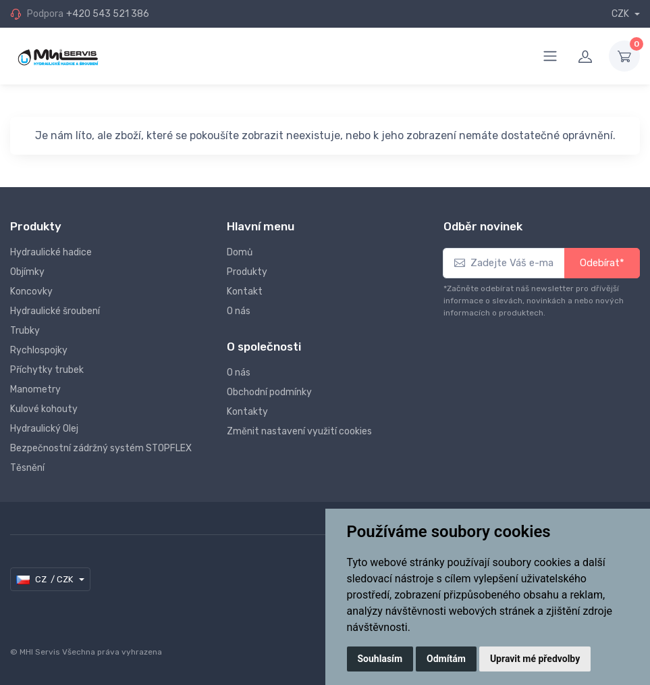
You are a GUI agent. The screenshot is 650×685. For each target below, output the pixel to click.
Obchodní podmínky (269, 392)
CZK (621, 14)
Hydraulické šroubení (55, 311)
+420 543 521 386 (107, 14)
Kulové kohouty (44, 409)
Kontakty (247, 411)
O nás (238, 311)
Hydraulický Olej (44, 428)
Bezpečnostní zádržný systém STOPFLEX (101, 448)
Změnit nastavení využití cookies (299, 431)
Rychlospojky (38, 350)
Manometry (35, 389)
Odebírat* (602, 263)
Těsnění (27, 468)
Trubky (25, 330)
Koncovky (31, 291)
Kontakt (245, 291)
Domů (239, 252)
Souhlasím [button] (380, 658)
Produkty (247, 272)
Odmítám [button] (446, 658)
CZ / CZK (45, 579)
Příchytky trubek (47, 370)
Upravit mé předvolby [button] (535, 658)
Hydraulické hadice (51, 252)
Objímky (27, 272)
